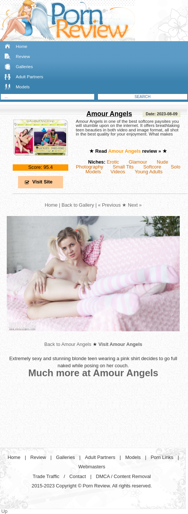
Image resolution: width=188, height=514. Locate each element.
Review (23, 56)
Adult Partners (29, 76)
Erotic (113, 162)
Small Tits (123, 167)
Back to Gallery (78, 205)
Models (23, 87)
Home (21, 46)
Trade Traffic (46, 476)
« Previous (109, 205)
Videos (118, 171)
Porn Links (161, 457)
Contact (77, 476)
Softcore (152, 167)
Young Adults (148, 171)
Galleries (24, 66)
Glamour (138, 162)
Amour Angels (109, 114)
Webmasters (91, 466)
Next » (135, 205)
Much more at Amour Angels (93, 373)
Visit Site (42, 182)
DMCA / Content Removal (123, 476)
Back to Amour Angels (67, 344)
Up (5, 511)
